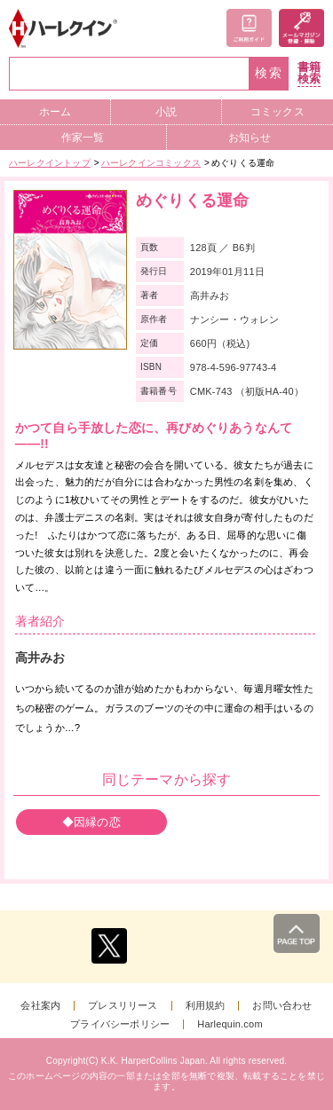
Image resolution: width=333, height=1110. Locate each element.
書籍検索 (309, 73)
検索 (269, 73)
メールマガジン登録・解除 (301, 28)
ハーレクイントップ (50, 163)
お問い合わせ (282, 1006)
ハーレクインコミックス (151, 163)
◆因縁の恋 (91, 822)
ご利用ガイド (249, 28)
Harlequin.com (230, 1024)
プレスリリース (122, 1006)
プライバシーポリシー (120, 1024)
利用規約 (206, 1006)
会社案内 (40, 1006)
